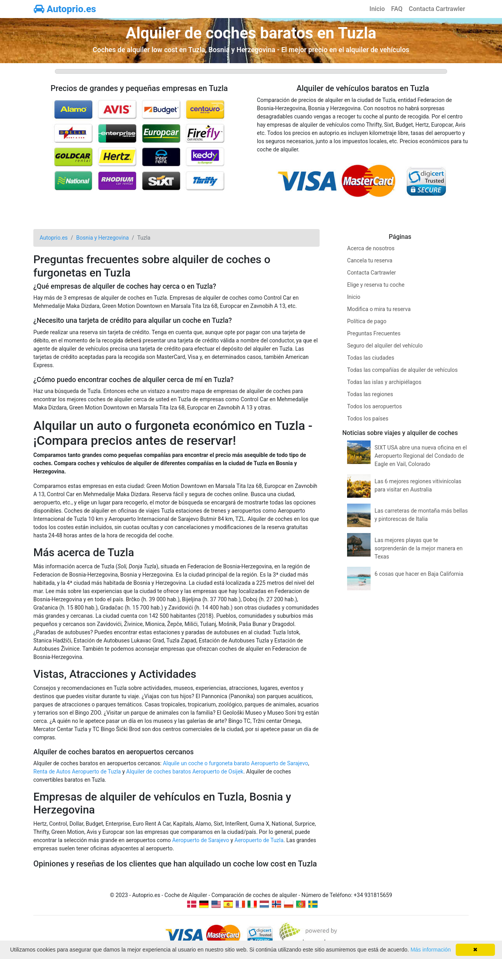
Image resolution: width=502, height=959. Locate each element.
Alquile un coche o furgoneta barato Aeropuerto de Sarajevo (235, 763)
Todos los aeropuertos (374, 406)
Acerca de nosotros (371, 248)
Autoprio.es (65, 9)
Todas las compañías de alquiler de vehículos (402, 370)
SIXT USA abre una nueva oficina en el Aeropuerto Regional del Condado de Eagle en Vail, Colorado (421, 455)
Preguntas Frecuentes (373, 333)
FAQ (396, 9)
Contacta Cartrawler (437, 9)
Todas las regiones (370, 394)
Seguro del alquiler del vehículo (385, 345)
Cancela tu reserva (369, 260)
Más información (431, 949)
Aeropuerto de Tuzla (259, 840)
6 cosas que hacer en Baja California (419, 574)
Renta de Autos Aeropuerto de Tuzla (77, 771)
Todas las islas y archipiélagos (384, 382)
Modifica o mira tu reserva (379, 309)
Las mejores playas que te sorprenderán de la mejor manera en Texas (419, 548)
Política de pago (366, 321)
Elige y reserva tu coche (376, 285)
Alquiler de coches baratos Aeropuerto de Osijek (185, 771)
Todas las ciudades (370, 358)
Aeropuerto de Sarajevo (200, 840)
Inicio (377, 9)
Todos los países (367, 418)
